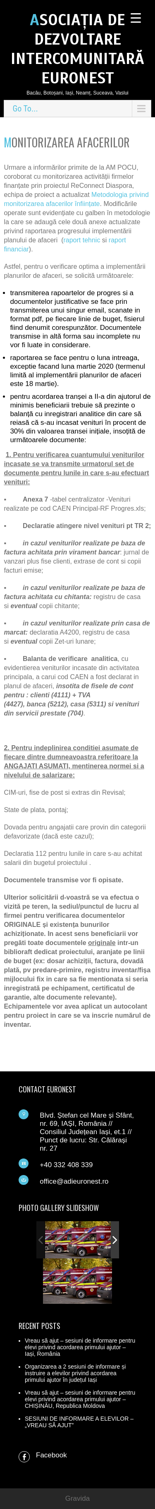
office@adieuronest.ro (74, 1181)
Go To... (25, 109)
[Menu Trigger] (135, 17)
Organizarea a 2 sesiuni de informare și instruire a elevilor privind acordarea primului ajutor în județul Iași (75, 1373)
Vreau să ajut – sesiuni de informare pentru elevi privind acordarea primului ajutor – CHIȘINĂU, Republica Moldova (80, 1399)
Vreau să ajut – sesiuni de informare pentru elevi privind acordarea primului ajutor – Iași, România (80, 1347)
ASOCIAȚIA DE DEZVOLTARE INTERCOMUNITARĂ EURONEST (77, 49)
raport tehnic (81, 240)
